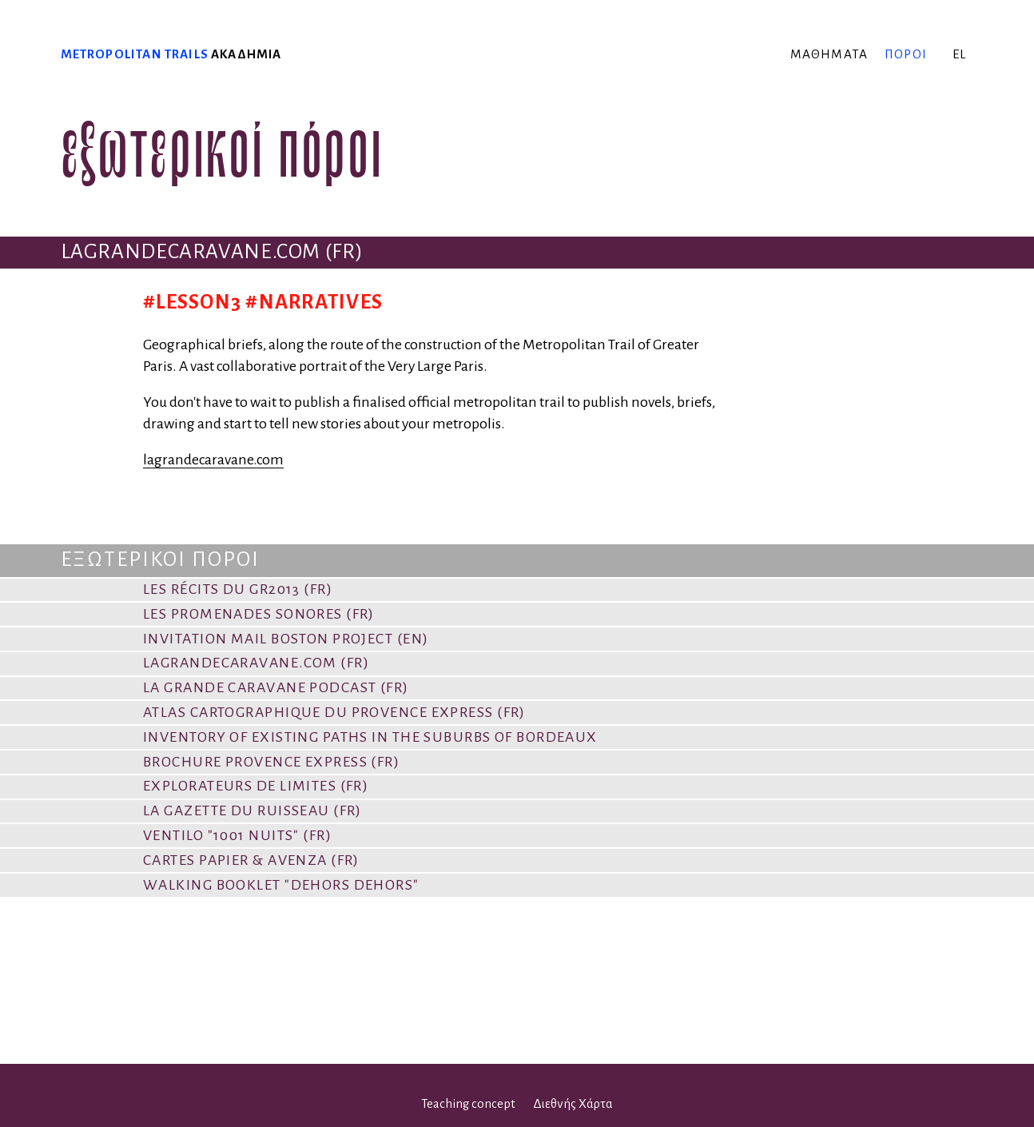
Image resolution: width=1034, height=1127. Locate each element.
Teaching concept (468, 1103)
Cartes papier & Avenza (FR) (251, 860)
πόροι (906, 54)
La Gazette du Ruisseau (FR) (252, 810)
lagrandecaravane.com (213, 460)
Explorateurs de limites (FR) (255, 786)
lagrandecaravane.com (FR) (256, 663)
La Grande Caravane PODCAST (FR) (276, 687)
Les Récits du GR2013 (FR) (237, 589)
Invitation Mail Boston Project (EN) (285, 639)
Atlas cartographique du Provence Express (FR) (334, 712)
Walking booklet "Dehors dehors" (281, 885)
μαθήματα (829, 54)
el (959, 54)
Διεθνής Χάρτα (573, 1103)
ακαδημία (246, 54)
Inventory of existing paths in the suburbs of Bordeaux (370, 737)
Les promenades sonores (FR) (259, 614)
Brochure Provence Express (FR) (271, 762)
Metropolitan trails (135, 54)
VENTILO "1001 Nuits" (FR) (237, 835)
